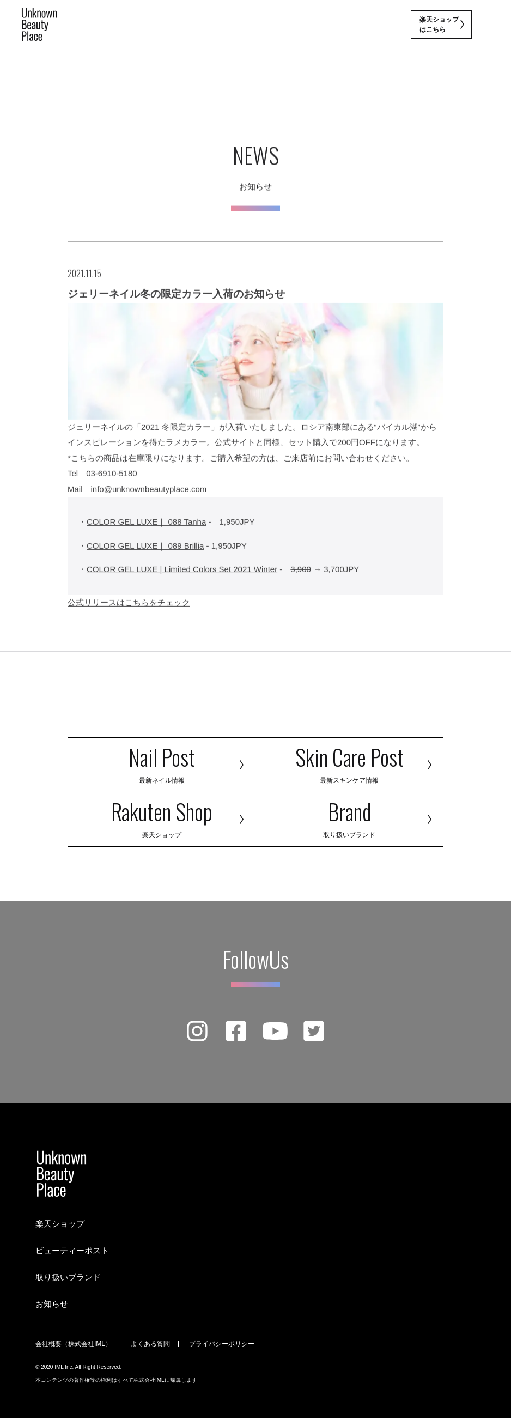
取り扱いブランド (68, 1277)
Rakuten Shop (161, 817)
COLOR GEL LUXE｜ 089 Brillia (145, 552)
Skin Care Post (349, 762)
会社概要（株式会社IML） (73, 1344)
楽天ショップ (59, 1223)
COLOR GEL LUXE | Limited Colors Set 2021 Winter (182, 576)
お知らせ (51, 1303)
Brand (349, 817)
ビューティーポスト (72, 1250)
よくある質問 (150, 1344)
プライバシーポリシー (221, 1344)
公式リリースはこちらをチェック (129, 609)
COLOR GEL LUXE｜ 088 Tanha (146, 529)
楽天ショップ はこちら (439, 24)
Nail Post (161, 762)
